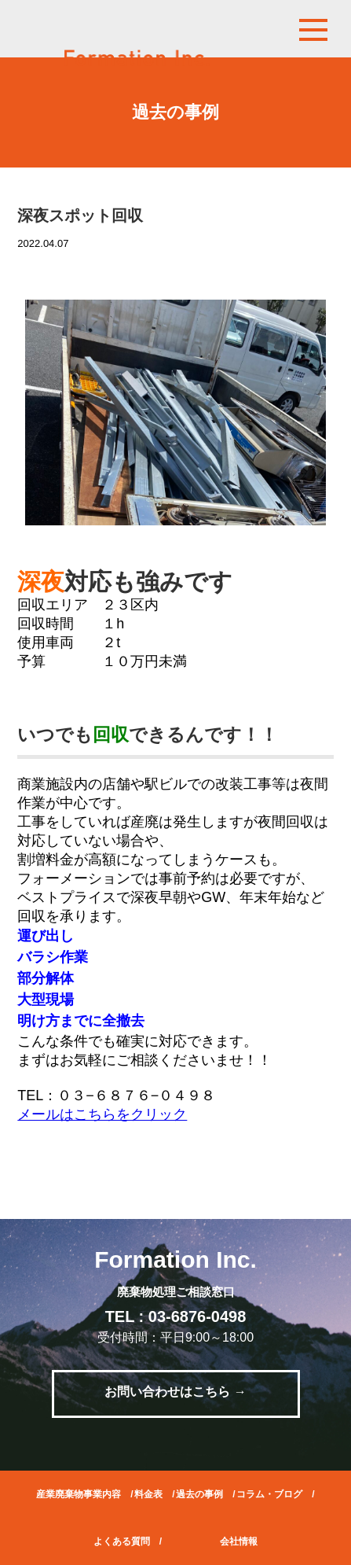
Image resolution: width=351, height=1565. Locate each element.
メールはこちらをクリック (102, 1114)
